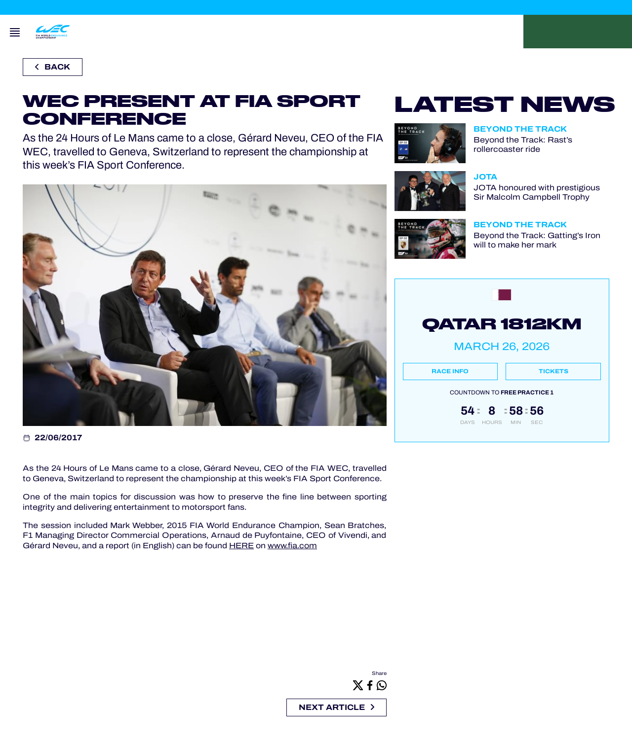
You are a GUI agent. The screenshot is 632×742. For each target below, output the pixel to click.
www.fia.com (292, 545)
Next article (336, 707)
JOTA (485, 177)
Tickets (553, 371)
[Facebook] (370, 685)
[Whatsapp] (382, 685)
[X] (358, 685)
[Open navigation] (15, 31)
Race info (450, 371)
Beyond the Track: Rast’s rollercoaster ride (523, 144)
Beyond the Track (520, 129)
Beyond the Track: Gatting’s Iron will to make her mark (537, 240)
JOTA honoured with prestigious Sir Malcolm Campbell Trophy (537, 192)
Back (52, 67)
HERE (241, 545)
